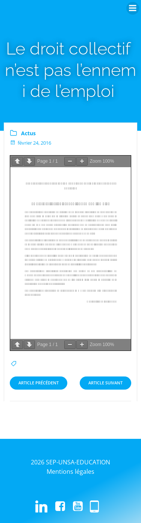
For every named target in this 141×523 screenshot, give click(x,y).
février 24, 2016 (30, 142)
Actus (28, 133)
